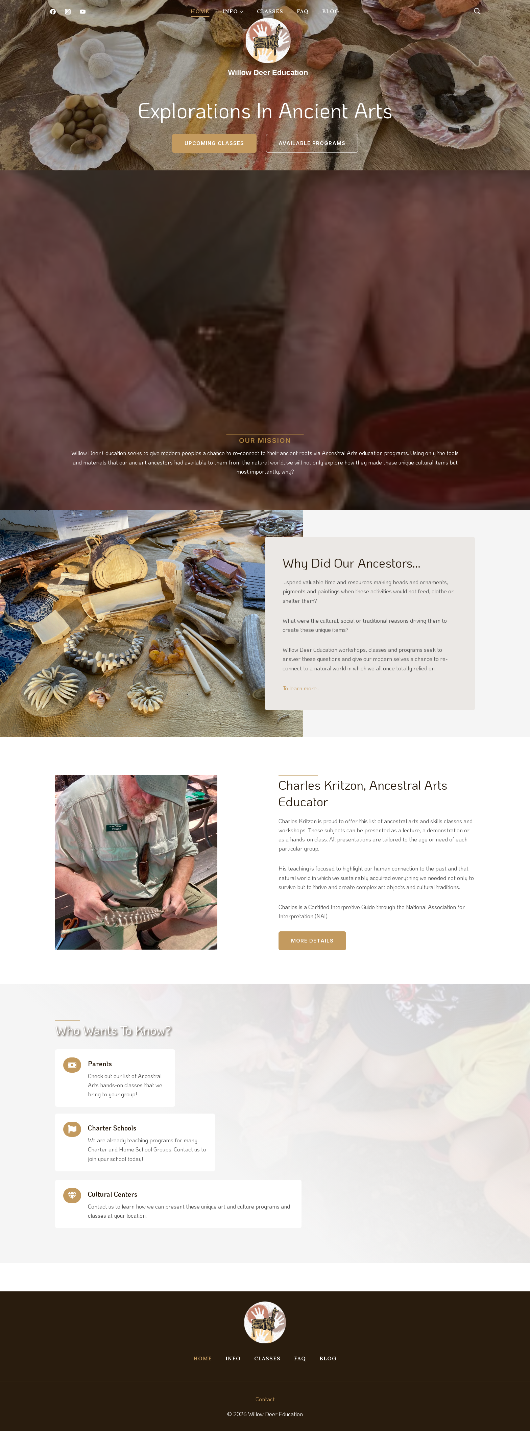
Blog (330, 11)
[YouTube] (82, 11)
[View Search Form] (477, 11)
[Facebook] (52, 11)
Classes (270, 11)
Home (200, 11)
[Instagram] (67, 11)
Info (233, 1358)
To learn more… (311, 706)
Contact (265, 1399)
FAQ (303, 11)
